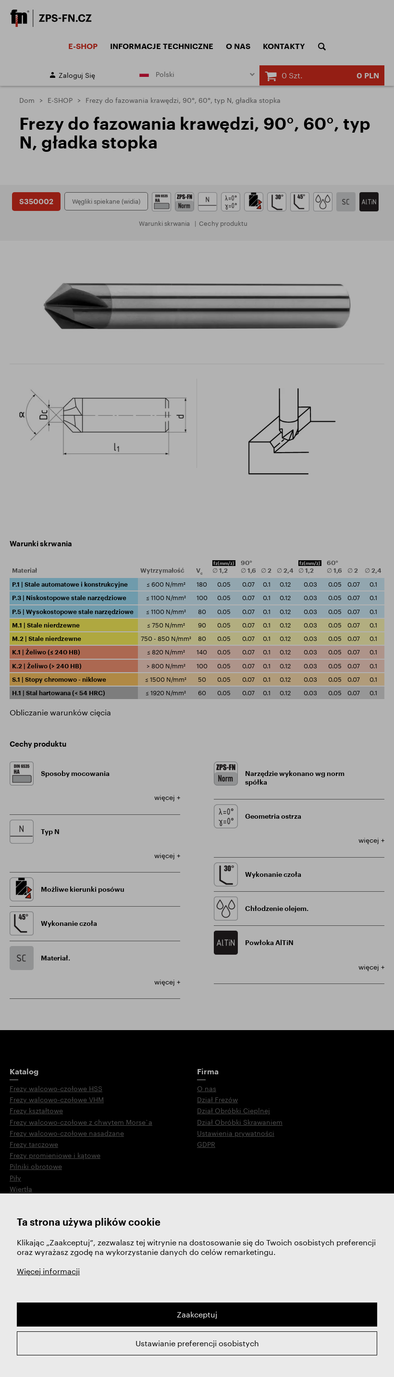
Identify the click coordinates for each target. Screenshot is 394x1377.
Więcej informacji (48, 1271)
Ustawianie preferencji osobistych (197, 1343)
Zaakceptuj (197, 1314)
